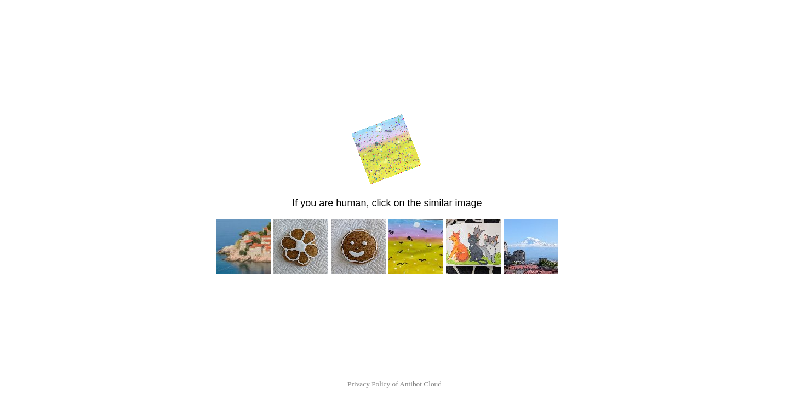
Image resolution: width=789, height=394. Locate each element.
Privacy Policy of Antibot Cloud (394, 384)
